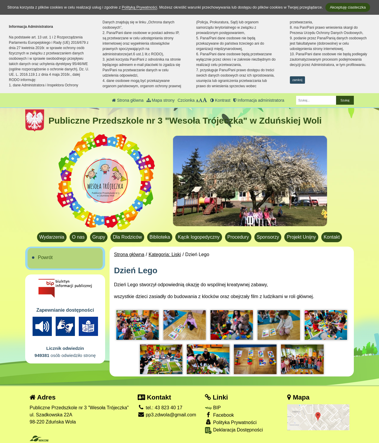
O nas (78, 237)
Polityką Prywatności (139, 7)
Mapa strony (161, 100)
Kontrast (220, 100)
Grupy (98, 237)
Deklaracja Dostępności (234, 430)
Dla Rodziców (127, 237)
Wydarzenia (51, 237)
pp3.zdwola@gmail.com (167, 414)
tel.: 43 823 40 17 (160, 407)
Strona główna (127, 100)
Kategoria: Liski (165, 254)
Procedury (238, 237)
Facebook (219, 415)
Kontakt (332, 237)
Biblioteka (160, 237)
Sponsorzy (268, 237)
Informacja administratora (258, 100)
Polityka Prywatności (230, 422)
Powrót (45, 257)
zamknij (297, 80)
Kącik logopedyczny (198, 237)
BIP (213, 407)
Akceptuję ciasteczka (348, 7)
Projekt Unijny (301, 237)
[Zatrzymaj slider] (250, 220)
